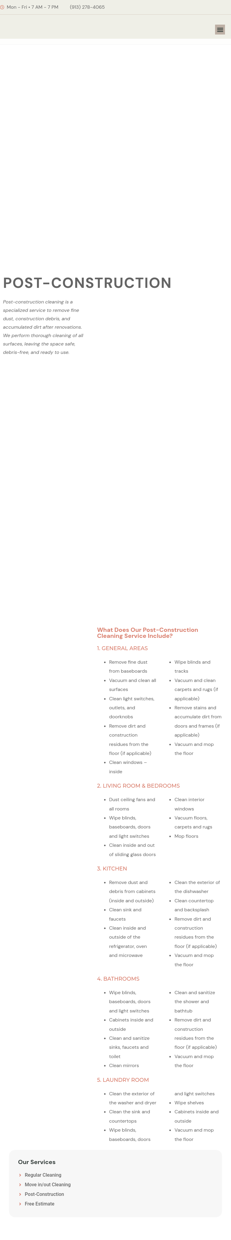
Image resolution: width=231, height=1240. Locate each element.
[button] (220, 30)
